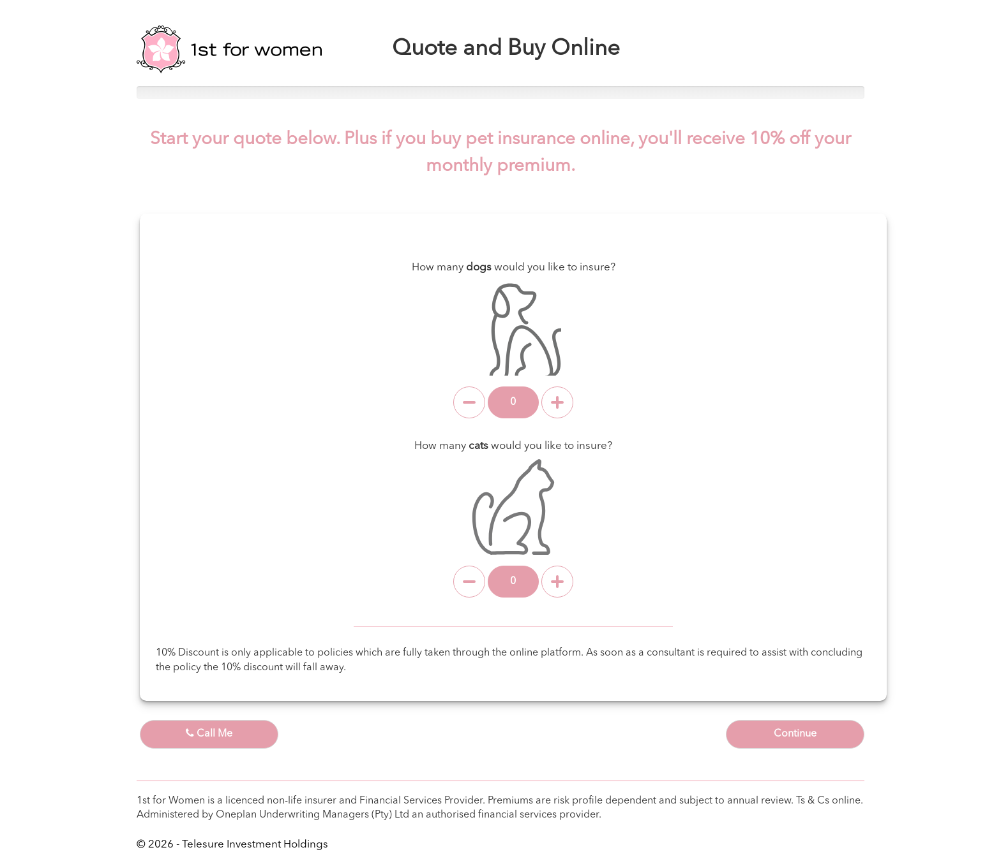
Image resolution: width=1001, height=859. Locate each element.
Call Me (209, 733)
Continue (795, 734)
